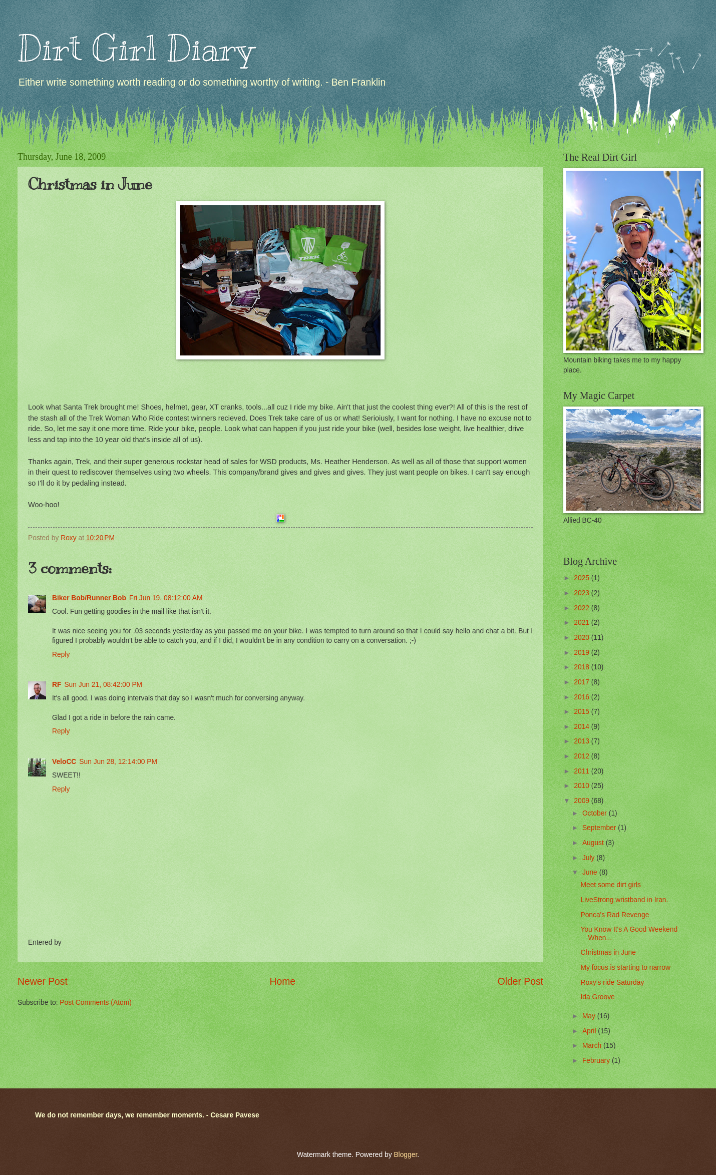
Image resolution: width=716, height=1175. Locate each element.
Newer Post (43, 981)
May (589, 1016)
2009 (582, 801)
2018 (582, 667)
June (590, 872)
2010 (582, 786)
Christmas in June (607, 952)
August (594, 843)
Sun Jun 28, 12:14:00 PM (118, 761)
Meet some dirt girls (610, 885)
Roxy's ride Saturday (612, 982)
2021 (582, 622)
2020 (582, 637)
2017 (582, 682)
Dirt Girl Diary (136, 48)
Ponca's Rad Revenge (614, 915)
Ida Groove (597, 997)
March (592, 1045)
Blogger (405, 1154)
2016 (582, 697)
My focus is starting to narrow (625, 967)
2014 (582, 726)
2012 (582, 756)
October (595, 813)
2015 (582, 711)
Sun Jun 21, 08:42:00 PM (103, 684)
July (589, 858)
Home (283, 981)
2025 (582, 578)
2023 (582, 593)
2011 (582, 771)
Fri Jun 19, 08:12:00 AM (165, 598)
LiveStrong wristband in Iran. (624, 900)
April (590, 1031)
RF (56, 684)
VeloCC (64, 761)
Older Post (520, 981)
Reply (61, 654)
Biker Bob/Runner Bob (89, 598)
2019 (582, 652)
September (600, 828)
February (597, 1060)
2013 (582, 741)
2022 (582, 608)
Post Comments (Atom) (95, 1002)
